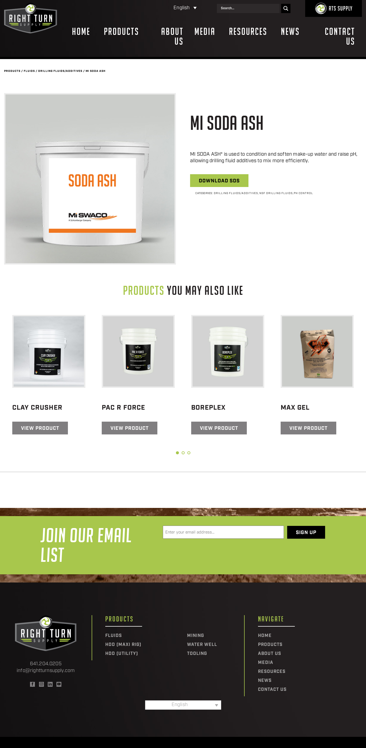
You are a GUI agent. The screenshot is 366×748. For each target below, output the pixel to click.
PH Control (303, 193)
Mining (195, 636)
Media (204, 31)
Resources (248, 31)
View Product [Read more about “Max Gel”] (308, 428)
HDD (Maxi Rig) (123, 645)
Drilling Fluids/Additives (60, 71)
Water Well (202, 645)
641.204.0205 (46, 664)
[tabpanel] (49, 374)
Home (81, 31)
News (290, 31)
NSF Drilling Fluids (276, 193)
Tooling (197, 654)
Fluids (29, 71)
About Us (172, 36)
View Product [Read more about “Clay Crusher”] (40, 428)
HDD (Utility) (121, 654)
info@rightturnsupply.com (46, 670)
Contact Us (340, 36)
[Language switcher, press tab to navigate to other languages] (161, 8)
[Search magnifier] (285, 8)
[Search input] (249, 8)
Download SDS (219, 181)
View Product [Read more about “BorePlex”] (219, 428)
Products (121, 31)
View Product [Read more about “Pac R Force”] (129, 428)
